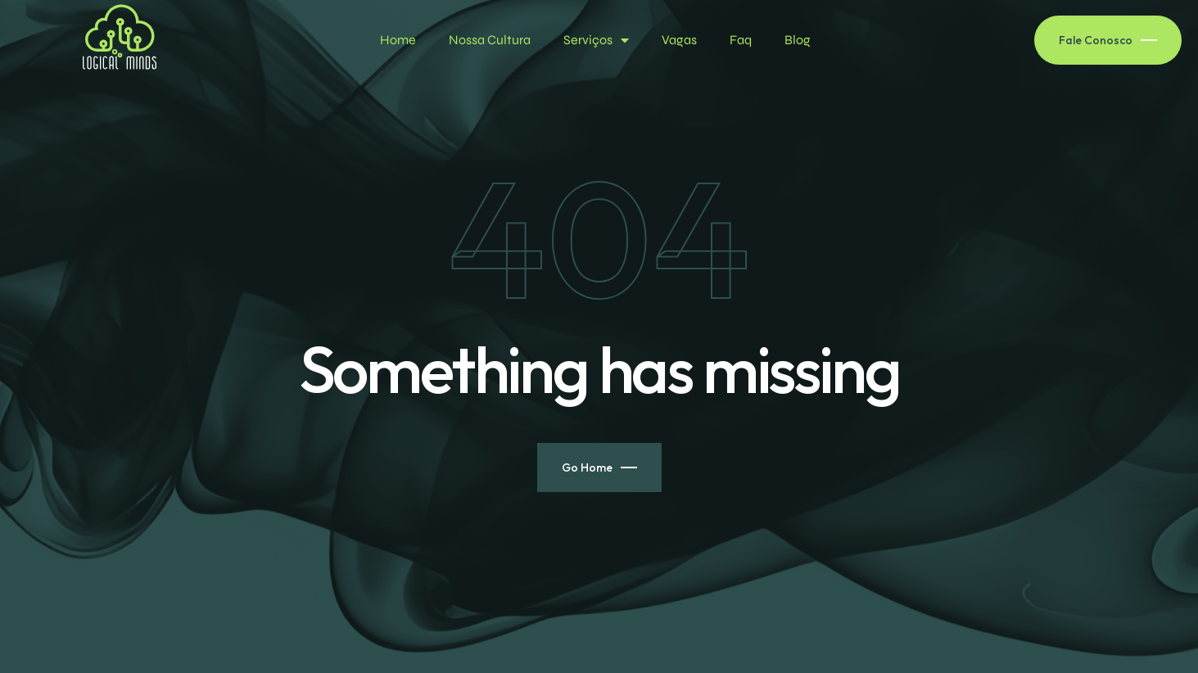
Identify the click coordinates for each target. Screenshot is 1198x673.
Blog (797, 39)
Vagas (679, 39)
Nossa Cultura (490, 39)
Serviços (596, 40)
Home (398, 39)
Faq (741, 39)
